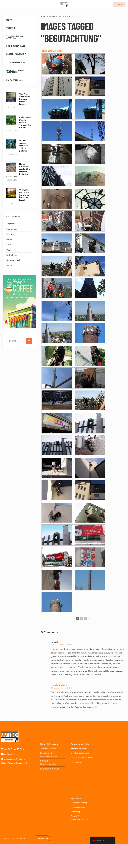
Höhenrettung (76, 762)
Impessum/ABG (42, 838)
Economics (11, 228)
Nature (9, 239)
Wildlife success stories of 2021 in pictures (23, 145)
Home (43, 16)
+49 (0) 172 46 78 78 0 (13, 749)
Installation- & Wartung (49, 768)
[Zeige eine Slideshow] (52, 50)
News (9, 20)
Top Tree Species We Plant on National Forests (24, 99)
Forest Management (16, 54)
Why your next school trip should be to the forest (24, 194)
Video (9, 265)
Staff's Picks (11, 255)
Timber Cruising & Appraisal (15, 37)
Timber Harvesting (15, 62)
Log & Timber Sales (15, 46)
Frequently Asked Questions (15, 71)
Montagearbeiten (78, 807)
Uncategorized (13, 260)
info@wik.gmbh (9, 754)
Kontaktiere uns (14, 80)
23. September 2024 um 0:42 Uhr (62, 688)
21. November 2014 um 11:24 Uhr (61, 645)
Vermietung (75, 811)
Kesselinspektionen (79, 748)
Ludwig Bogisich (59, 685)
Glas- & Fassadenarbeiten (82, 757)
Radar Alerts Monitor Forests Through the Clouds (25, 122)
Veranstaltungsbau (48, 748)
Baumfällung (76, 798)
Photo (9, 249)
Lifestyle (10, 234)
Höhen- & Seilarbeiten (49, 743)
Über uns (10, 28)
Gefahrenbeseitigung (80, 752)
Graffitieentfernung (79, 802)
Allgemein (11, 223)
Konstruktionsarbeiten (80, 743)
